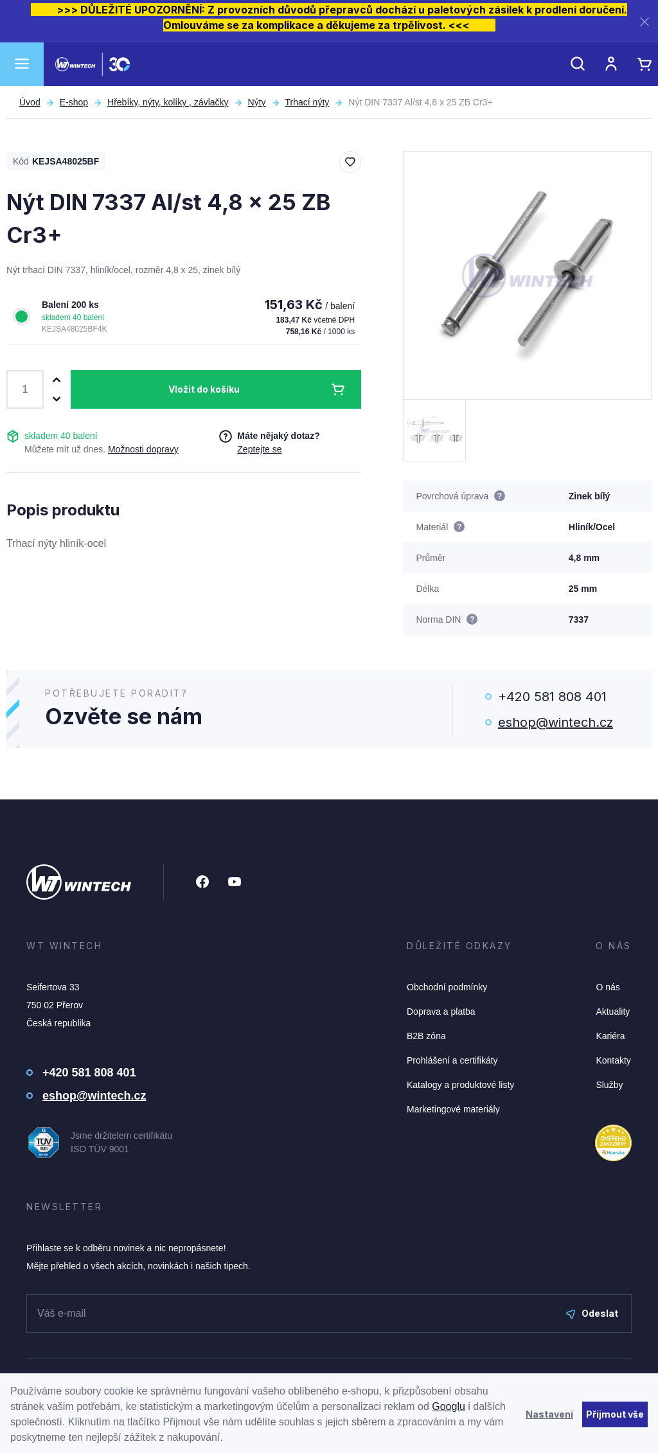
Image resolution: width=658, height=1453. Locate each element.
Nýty (257, 102)
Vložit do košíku (204, 389)
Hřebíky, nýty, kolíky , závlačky (168, 102)
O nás (607, 987)
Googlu (448, 1406)
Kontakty (613, 1060)
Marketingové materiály (453, 1109)
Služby (609, 1085)
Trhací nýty (307, 102)
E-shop (74, 102)
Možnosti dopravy (143, 449)
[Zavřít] (644, 21)
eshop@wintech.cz (555, 722)
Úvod (29, 102)
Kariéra (610, 1036)
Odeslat (592, 1313)
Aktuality (613, 1011)
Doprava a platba (441, 1011)
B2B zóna (426, 1036)
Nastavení (549, 1414)
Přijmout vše (615, 1414)
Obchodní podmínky (447, 987)
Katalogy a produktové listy (460, 1085)
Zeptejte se (259, 449)
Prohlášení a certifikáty (452, 1060)
